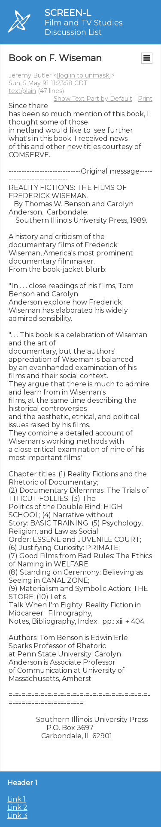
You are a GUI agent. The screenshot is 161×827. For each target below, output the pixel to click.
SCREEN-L (68, 12)
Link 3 (17, 815)
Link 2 (17, 807)
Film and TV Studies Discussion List (84, 27)
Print (145, 99)
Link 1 (16, 799)
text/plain (22, 91)
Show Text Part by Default (93, 99)
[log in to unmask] (84, 75)
